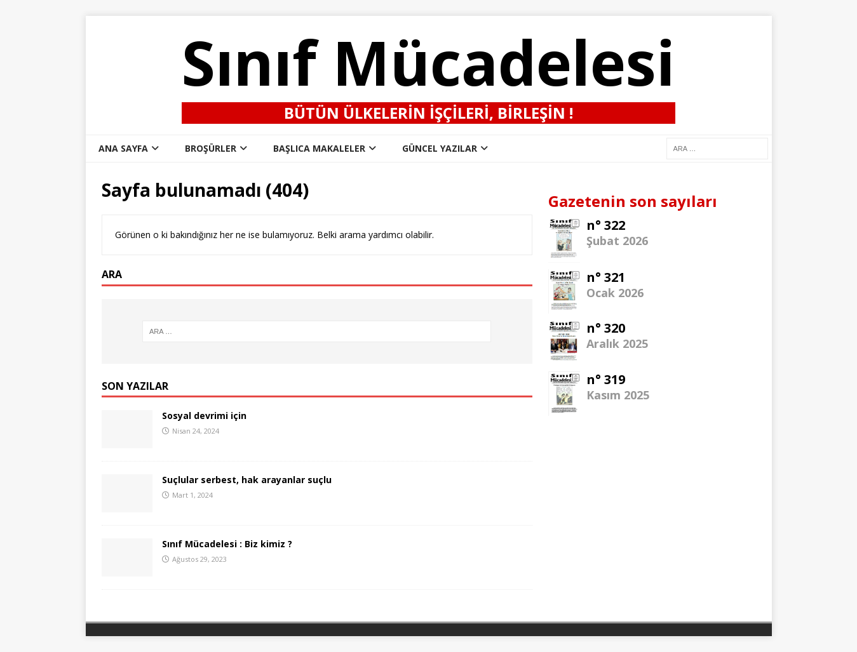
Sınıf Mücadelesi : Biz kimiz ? (227, 544)
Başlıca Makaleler (319, 148)
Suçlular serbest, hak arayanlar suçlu (247, 480)
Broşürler (210, 148)
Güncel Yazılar (439, 148)
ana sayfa (123, 148)
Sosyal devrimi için (204, 415)
